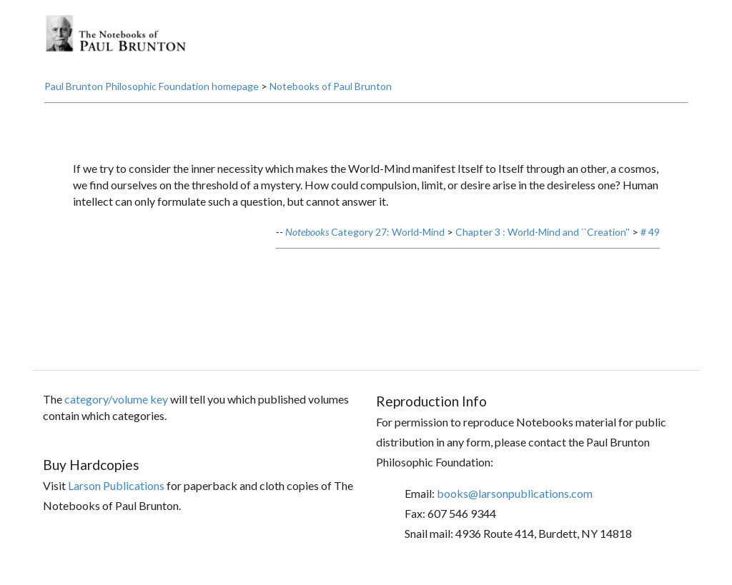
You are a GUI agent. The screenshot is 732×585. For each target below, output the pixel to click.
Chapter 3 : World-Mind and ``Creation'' (542, 232)
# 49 (650, 232)
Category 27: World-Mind (365, 232)
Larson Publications (116, 485)
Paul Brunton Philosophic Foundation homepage (151, 86)
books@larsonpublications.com (515, 493)
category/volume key (116, 399)
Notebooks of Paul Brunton (330, 86)
